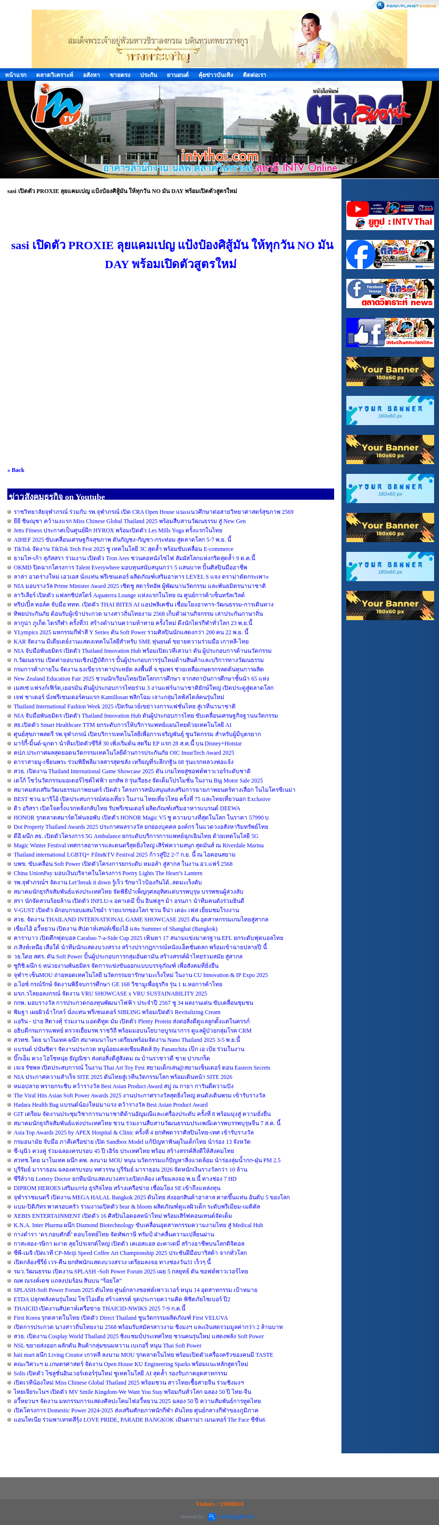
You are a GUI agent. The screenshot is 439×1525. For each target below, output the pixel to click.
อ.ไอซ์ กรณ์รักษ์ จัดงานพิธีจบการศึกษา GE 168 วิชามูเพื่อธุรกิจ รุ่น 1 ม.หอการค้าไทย (118, 984)
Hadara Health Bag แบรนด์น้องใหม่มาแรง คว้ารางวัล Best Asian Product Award (111, 1104)
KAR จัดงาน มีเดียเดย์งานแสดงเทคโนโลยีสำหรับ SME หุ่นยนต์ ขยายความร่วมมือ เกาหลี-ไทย (131, 641)
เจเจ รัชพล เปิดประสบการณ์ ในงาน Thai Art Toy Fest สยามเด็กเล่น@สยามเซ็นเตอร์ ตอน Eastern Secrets (142, 1067)
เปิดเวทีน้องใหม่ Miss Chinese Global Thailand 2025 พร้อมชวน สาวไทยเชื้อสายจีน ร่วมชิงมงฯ (129, 1382)
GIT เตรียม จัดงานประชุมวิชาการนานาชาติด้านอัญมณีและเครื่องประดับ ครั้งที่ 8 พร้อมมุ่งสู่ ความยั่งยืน (142, 1114)
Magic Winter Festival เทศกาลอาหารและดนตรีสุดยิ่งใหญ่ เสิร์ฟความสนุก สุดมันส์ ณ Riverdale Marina (139, 845)
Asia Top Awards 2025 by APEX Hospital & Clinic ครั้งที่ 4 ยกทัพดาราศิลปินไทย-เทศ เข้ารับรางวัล (134, 1132)
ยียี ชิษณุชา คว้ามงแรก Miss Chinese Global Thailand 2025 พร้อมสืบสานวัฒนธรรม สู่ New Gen (130, 521)
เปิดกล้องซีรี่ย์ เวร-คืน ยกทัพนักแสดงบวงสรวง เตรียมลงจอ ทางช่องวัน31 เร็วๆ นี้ (112, 1262)
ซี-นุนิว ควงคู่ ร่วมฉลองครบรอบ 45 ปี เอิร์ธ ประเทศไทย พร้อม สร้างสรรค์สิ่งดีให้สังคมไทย (124, 1151)
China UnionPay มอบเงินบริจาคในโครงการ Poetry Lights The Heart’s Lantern (108, 873)
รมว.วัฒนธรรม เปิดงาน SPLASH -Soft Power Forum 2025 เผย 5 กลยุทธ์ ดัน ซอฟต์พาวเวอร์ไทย (131, 1271)
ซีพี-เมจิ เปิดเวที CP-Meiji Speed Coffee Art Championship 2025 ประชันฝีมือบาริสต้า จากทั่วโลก (130, 1253)
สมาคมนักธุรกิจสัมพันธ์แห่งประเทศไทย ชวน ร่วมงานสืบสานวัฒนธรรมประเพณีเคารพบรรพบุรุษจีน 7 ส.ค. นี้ (147, 1123)
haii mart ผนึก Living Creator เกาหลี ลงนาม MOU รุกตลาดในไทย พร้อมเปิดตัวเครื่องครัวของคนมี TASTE (143, 1354)
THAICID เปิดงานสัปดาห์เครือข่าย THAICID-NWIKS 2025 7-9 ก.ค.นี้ (99, 1308)
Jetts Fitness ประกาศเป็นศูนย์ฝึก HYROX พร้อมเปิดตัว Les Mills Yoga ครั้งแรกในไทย (118, 530)
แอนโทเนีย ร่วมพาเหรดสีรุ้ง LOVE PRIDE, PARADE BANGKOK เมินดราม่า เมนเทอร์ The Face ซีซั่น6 (139, 1419)
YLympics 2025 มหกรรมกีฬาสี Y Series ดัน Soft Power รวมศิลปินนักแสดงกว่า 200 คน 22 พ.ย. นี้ (131, 632)
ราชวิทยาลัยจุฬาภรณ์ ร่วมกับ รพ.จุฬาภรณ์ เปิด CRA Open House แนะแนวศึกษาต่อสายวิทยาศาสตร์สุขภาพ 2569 (154, 511)
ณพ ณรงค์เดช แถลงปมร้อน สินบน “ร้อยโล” (68, 1280)
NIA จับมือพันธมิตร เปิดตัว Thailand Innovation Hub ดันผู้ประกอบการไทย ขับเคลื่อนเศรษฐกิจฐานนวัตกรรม (146, 715)
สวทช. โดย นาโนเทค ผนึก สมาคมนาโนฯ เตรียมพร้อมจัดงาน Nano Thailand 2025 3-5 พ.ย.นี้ (127, 1039)
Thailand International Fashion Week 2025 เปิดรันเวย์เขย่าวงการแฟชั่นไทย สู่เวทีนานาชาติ (125, 706)
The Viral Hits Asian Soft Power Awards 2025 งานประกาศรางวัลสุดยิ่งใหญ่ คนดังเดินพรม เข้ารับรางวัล (139, 1095)
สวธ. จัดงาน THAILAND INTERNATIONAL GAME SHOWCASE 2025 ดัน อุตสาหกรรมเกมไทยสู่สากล (141, 919)
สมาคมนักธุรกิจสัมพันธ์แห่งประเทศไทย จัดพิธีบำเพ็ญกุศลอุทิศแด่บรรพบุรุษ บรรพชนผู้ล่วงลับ (128, 891)
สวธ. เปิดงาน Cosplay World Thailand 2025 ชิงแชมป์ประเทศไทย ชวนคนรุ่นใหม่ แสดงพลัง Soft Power (139, 1336)
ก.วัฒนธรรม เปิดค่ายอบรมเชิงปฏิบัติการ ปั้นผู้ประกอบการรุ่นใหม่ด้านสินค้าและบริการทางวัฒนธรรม (139, 660)
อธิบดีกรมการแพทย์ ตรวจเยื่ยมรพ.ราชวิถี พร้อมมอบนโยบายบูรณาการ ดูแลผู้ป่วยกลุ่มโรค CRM (133, 1030)
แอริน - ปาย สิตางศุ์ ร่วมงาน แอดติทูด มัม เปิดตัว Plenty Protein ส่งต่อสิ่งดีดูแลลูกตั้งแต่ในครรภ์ (132, 1021)
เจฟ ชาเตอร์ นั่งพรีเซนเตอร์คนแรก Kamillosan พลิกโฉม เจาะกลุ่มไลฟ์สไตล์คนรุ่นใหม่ (119, 697)
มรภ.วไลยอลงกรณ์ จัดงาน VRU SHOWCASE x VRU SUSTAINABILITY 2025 (110, 993)
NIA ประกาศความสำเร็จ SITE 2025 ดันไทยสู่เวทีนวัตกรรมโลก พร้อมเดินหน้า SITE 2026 (123, 1077)
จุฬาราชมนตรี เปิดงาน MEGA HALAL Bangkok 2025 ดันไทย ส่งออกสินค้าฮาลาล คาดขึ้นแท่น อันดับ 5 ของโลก (152, 1197)
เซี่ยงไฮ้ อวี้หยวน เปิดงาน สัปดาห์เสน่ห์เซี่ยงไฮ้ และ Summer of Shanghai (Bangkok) (116, 928)
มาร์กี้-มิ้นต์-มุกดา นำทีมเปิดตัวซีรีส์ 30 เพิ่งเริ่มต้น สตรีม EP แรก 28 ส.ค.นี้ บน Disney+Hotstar (128, 743)
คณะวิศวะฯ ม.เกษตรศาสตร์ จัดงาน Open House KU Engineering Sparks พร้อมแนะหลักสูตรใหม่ (131, 1364)
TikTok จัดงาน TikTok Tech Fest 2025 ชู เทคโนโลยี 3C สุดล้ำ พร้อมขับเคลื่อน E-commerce (124, 549)
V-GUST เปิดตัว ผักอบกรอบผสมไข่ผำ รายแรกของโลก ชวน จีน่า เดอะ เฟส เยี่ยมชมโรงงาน (126, 910)
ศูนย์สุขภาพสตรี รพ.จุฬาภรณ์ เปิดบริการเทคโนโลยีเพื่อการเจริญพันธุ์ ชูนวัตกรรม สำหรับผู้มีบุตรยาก (137, 734)
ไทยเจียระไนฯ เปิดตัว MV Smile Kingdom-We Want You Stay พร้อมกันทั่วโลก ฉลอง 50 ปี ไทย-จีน (132, 1391)
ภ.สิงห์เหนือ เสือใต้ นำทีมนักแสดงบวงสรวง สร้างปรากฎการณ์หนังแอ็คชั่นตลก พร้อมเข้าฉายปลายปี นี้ (140, 947)
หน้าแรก (15, 75)
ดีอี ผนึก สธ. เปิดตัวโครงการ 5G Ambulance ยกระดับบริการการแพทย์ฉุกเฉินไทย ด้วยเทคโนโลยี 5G (136, 836)
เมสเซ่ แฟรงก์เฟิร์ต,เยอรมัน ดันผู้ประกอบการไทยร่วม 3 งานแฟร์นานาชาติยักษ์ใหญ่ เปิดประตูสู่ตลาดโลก (144, 687)
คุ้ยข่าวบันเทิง (216, 75)
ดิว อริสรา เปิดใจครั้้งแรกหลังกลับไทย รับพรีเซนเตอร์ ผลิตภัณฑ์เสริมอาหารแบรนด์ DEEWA (127, 808)
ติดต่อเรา (254, 75)
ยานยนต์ (178, 75)
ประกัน (148, 75)
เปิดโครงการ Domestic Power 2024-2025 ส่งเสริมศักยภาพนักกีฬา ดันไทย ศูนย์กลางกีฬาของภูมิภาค (136, 1410)
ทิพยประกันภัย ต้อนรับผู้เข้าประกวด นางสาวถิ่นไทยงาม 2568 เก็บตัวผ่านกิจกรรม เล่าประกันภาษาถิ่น (138, 613)
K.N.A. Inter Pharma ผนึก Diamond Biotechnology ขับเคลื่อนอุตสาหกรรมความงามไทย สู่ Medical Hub (138, 1225)
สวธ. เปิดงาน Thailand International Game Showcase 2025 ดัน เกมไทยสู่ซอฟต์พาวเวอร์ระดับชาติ (132, 771)
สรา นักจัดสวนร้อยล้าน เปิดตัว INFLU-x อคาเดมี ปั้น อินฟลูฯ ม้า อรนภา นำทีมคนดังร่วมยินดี (129, 901)
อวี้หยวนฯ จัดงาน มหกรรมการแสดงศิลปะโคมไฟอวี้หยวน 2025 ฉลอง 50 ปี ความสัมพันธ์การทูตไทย (137, 1401)
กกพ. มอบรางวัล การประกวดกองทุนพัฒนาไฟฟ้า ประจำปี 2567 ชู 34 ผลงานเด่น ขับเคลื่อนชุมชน (133, 1002)
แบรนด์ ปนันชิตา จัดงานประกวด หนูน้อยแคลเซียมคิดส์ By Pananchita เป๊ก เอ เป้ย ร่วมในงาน (129, 1049)
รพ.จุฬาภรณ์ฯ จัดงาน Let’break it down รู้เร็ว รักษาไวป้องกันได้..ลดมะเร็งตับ (108, 882)
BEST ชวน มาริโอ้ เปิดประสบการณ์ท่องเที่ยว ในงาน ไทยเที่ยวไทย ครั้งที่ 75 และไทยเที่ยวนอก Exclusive (142, 799)
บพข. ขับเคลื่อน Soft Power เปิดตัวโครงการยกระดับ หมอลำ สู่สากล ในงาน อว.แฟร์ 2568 (123, 863)
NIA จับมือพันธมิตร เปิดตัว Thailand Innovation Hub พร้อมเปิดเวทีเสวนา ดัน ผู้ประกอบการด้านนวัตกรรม (143, 650)
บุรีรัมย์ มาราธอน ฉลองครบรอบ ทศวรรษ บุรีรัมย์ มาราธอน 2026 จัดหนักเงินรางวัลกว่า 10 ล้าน (130, 1169)
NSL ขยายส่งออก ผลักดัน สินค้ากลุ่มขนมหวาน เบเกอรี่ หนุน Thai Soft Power (107, 1345)
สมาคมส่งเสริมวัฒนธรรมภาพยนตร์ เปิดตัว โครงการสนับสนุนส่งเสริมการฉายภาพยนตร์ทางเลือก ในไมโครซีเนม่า (155, 789)
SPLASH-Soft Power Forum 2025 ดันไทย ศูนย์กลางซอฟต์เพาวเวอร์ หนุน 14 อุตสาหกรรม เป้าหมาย (136, 1290)
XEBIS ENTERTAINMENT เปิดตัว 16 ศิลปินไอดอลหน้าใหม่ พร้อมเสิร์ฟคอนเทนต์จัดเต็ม (123, 1215)
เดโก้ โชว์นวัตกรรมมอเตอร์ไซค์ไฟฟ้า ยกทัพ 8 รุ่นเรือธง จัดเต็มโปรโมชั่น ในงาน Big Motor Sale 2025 (138, 780)
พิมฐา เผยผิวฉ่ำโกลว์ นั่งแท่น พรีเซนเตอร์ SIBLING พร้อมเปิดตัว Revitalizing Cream (117, 1012)
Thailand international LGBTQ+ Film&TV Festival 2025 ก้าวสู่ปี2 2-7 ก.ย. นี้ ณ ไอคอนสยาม (125, 854)
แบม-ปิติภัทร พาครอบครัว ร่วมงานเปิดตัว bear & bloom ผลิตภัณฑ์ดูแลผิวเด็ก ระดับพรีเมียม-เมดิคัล (137, 1206)
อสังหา (91, 75)
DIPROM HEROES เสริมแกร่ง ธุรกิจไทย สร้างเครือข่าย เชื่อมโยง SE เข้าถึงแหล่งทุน (117, 1188)
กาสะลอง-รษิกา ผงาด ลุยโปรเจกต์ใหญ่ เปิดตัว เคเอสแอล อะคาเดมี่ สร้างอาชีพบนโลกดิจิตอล (129, 1243)
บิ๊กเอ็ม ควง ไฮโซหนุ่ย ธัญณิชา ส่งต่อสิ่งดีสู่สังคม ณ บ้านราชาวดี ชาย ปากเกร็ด (112, 1058)
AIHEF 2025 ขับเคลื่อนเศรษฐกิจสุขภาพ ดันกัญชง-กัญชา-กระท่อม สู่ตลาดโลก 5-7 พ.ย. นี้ (122, 539)
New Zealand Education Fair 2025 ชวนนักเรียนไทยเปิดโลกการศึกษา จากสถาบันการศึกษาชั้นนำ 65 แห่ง (141, 678)
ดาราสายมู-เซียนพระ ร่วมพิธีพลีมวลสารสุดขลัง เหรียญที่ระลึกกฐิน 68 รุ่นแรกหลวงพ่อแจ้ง (124, 762)
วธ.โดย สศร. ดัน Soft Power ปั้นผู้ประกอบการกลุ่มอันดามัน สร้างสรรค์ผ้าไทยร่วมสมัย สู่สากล (128, 956)
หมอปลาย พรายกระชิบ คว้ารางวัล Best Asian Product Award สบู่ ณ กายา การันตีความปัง (124, 1086)
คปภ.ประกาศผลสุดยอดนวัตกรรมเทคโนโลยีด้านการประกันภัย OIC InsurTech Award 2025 (124, 752)
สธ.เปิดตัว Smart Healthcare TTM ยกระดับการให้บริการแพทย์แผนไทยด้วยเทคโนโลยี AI (122, 725)
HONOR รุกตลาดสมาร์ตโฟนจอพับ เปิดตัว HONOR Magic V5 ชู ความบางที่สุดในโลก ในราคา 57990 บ (141, 817)
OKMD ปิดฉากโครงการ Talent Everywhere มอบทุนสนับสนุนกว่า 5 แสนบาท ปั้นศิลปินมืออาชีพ (130, 567)
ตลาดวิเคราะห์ (54, 75)
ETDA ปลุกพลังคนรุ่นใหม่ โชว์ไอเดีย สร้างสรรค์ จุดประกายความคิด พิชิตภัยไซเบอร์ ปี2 (122, 1299)
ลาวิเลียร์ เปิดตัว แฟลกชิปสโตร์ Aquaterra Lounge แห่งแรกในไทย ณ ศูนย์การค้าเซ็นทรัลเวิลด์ (129, 595)
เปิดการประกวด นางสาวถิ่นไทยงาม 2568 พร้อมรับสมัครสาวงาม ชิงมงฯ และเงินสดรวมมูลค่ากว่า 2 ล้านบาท (148, 1327)
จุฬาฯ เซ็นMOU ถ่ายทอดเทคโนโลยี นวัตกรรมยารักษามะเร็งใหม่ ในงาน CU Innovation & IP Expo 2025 (141, 975)
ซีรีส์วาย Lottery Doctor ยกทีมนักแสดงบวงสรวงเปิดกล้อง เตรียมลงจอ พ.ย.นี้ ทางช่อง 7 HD (125, 1178)
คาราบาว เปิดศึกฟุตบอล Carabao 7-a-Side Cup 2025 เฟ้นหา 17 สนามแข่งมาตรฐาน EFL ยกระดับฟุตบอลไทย (148, 938)
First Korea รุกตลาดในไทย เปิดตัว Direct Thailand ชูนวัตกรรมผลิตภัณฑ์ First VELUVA (121, 1317)
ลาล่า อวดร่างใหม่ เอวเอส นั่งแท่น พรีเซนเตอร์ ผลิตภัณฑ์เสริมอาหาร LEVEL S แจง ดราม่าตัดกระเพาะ (141, 576)
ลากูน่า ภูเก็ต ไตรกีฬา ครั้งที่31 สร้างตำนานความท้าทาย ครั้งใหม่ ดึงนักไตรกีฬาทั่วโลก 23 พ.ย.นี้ (133, 623)
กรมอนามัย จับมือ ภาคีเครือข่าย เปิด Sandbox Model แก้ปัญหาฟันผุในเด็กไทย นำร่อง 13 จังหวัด (132, 1141)
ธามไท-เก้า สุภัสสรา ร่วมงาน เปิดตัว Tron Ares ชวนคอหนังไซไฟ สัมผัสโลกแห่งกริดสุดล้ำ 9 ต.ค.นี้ (134, 558)
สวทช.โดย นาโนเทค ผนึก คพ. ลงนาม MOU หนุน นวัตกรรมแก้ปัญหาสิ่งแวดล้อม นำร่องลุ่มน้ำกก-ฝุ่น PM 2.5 (147, 1160)
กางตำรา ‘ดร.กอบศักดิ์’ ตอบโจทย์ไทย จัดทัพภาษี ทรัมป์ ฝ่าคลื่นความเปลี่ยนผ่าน (114, 1234)
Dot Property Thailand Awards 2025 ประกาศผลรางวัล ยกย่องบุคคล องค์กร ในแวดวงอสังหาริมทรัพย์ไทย (141, 826)
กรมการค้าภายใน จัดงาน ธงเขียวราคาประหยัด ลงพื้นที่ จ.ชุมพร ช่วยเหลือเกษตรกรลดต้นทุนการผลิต (139, 669)
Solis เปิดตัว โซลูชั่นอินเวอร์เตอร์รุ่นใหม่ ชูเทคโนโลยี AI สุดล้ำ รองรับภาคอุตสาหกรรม (120, 1373)
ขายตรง (120, 75)
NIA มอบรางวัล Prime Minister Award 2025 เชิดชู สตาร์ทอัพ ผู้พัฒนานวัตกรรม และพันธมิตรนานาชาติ (140, 586)
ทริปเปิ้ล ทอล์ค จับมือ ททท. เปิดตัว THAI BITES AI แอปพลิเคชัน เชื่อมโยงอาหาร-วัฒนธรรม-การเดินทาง (144, 604)
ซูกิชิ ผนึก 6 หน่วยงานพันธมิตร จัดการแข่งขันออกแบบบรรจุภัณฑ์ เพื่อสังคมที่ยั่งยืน (116, 965)
